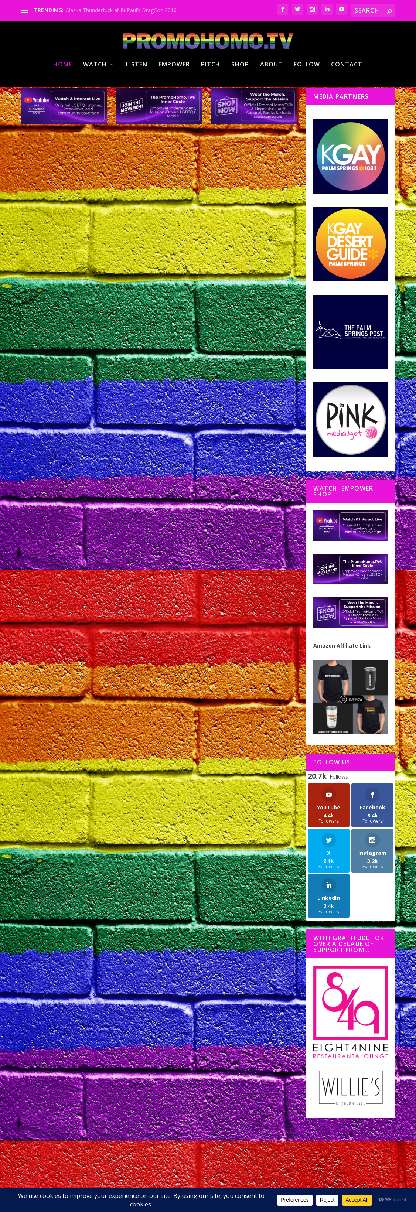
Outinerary (133, 781)
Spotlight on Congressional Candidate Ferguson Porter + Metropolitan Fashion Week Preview (230, 502)
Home (62, 93)
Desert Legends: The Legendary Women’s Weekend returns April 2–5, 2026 (85, 1003)
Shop (240, 93)
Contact (346, 93)
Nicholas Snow (49, 289)
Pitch (210, 93)
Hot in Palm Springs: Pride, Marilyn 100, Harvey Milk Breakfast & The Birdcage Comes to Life (81, 757)
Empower (174, 93)
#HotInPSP (112, 289)
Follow (307, 93)
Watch (95, 93)
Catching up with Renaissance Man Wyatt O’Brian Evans (75, 521)
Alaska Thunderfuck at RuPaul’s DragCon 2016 (121, 10)
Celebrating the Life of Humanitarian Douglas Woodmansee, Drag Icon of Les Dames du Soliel (224, 272)
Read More (49, 398)
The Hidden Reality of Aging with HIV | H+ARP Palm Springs (230, 775)
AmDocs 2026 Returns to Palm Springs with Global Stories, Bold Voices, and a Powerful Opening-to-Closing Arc (229, 1027)
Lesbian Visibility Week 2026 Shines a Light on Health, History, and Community (82, 268)
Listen (136, 93)
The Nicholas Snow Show (90, 296)
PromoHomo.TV (45, 296)
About (271, 93)
